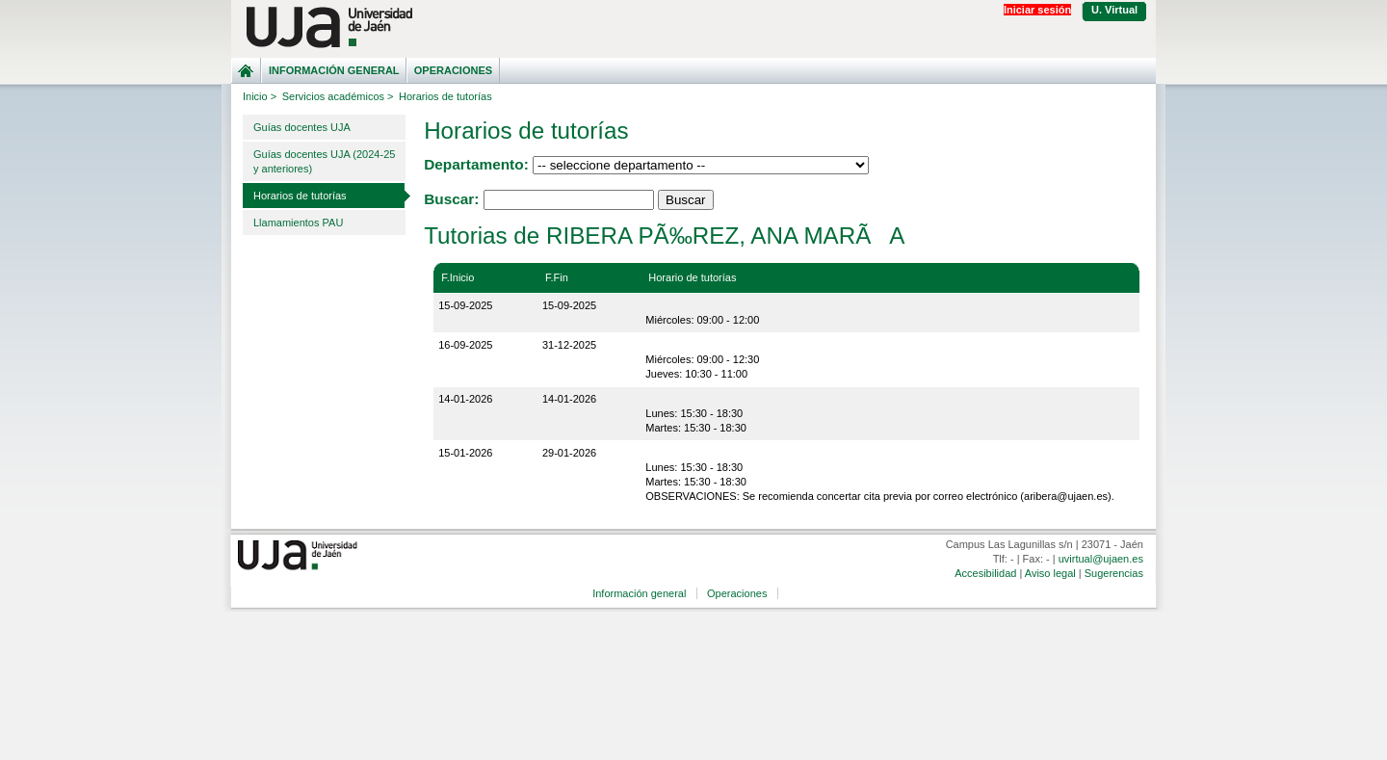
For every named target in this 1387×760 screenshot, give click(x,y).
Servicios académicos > (338, 96)
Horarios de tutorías (300, 195)
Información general (334, 70)
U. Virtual (1114, 9)
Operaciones (453, 70)
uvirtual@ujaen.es (1101, 558)
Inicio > (259, 96)
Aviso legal (1050, 573)
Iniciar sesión (1037, 9)
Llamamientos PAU (298, 222)
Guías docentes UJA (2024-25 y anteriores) (324, 161)
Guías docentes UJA (302, 127)
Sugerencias (1114, 573)
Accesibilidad (985, 573)
